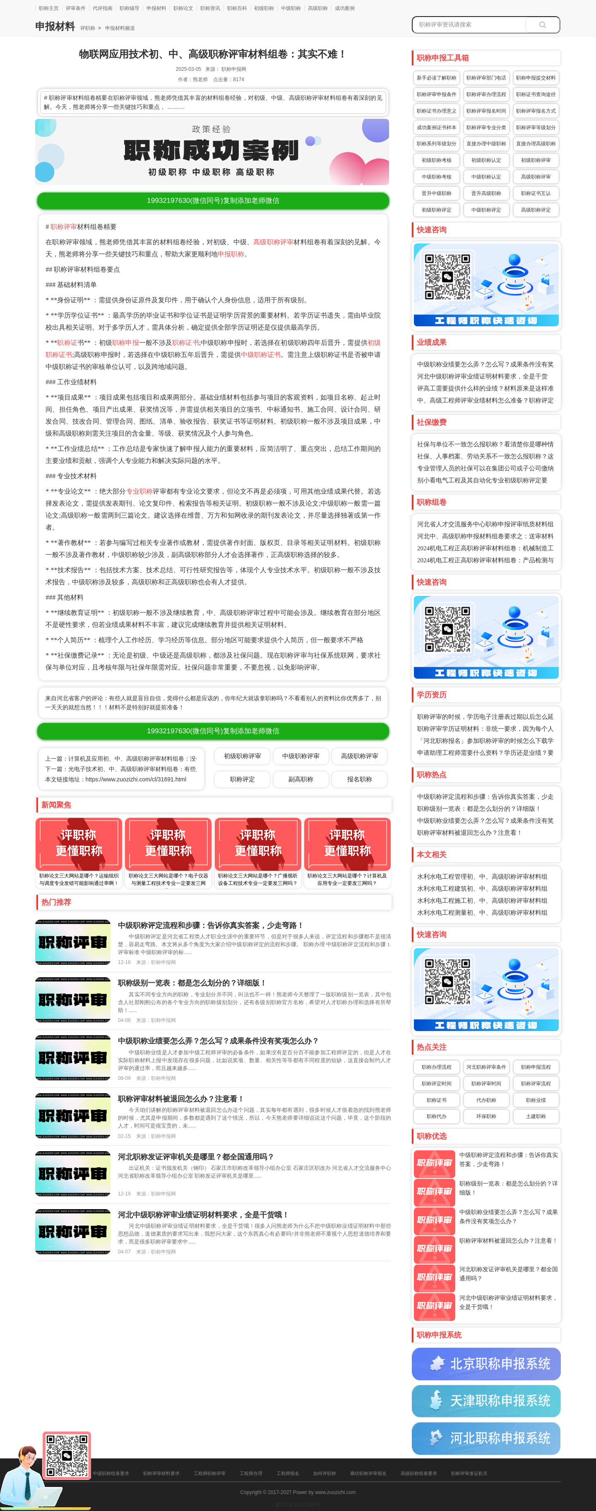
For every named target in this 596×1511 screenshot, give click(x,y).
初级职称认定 (486, 160)
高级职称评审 (273, 242)
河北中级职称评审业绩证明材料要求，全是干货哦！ (203, 1215)
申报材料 (156, 8)
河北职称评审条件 (486, 1067)
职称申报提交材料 (536, 78)
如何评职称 (324, 1473)
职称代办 (437, 1116)
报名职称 (359, 779)
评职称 (87, 28)
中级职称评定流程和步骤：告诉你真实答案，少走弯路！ (211, 925)
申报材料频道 (119, 28)
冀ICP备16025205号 (297, 1505)
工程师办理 (251, 1473)
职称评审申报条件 (437, 94)
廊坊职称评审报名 (368, 1473)
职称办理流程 (437, 1067)
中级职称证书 (261, 354)
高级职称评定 (536, 210)
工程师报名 (287, 1473)
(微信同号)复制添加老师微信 (213, 201)
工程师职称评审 (210, 1473)
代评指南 (103, 8)
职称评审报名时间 (486, 111)
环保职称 (486, 1116)
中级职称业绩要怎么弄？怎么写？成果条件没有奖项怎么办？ (218, 1041)
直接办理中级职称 (486, 144)
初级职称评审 (536, 160)
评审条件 (76, 8)
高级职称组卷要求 (419, 1473)
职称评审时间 (486, 1084)
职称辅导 (129, 8)
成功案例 (345, 8)
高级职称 (318, 8)
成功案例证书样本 (437, 127)
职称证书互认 (536, 193)
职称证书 (185, 342)
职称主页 (49, 8)
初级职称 (264, 8)
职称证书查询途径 (536, 94)
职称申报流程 (536, 1067)
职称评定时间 (437, 1084)
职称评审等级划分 (536, 127)
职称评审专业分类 (486, 127)
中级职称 (291, 8)
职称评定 (242, 779)
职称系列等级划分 (437, 144)
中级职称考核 (437, 177)
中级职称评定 (486, 210)
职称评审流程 (536, 1084)
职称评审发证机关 (469, 1473)
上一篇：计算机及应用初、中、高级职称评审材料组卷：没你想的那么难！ (140, 758)
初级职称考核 (437, 160)
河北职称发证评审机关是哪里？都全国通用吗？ (196, 1157)
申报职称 (231, 254)
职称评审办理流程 (486, 94)
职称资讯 (210, 8)
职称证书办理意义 (437, 111)
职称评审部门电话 (486, 78)
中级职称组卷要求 (111, 1473)
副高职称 (300, 779)
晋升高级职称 (486, 193)
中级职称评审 (301, 755)
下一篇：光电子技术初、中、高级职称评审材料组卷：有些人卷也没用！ (138, 769)
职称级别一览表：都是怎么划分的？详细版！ (479, 808)
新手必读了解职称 (437, 78)
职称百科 (237, 8)
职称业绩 (536, 1100)
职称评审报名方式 (536, 111)
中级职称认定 (486, 177)
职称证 (67, 342)
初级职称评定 (437, 210)
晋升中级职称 (437, 193)
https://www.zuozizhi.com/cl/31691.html (136, 779)
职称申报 (125, 342)
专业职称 (139, 491)
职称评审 (63, 226)
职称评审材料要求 (161, 1473)
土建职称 (536, 1116)
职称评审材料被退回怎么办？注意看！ (470, 832)
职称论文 (183, 8)
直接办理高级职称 (536, 144)
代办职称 (486, 1100)
